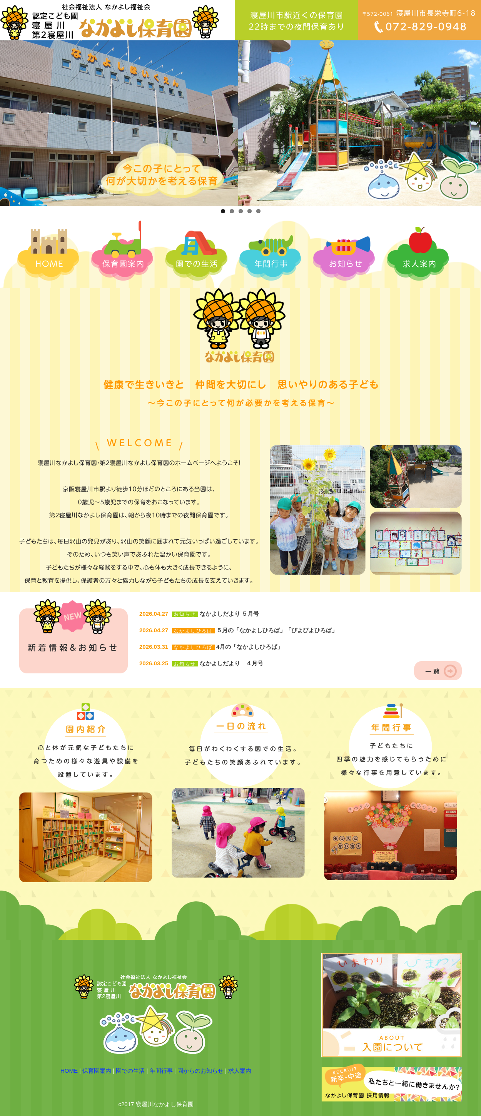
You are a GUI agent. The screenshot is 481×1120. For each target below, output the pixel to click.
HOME (69, 1070)
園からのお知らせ (200, 1070)
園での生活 (130, 1070)
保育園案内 (96, 1070)
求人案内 (239, 1070)
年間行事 (161, 1070)
